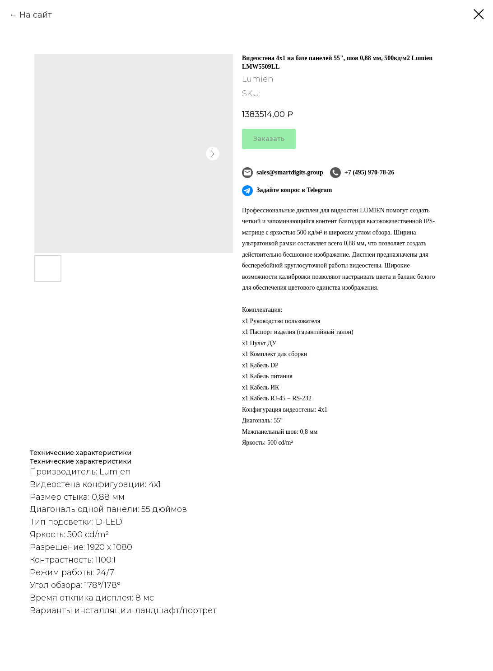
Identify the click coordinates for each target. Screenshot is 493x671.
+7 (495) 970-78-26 (362, 172)
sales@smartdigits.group (282, 172)
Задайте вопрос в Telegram (287, 190)
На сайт (35, 15)
